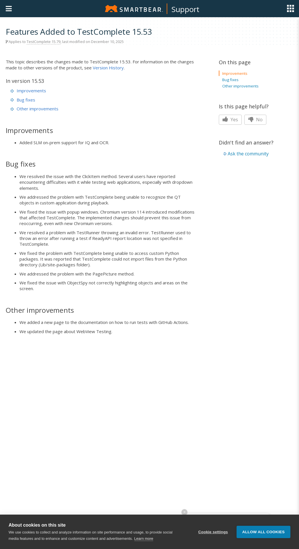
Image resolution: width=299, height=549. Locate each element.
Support (185, 9)
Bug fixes (22, 100)
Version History (108, 68)
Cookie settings (213, 532)
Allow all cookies (263, 532)
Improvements (28, 90)
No (255, 119)
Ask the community (248, 154)
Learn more (143, 538)
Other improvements (34, 109)
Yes (230, 119)
